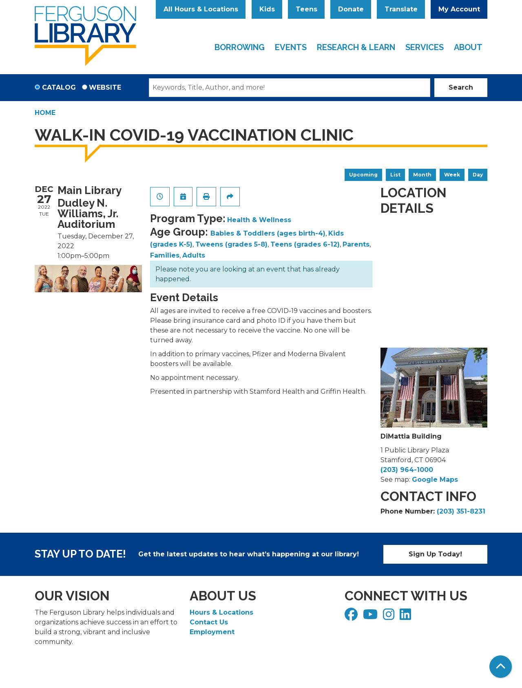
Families (164, 255)
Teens (306, 9)
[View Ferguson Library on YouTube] (371, 617)
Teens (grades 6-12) (305, 244)
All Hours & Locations (201, 9)
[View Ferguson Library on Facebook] (352, 617)
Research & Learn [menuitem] (356, 47)
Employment (212, 632)
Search (461, 87)
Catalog (59, 87)
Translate (401, 9)
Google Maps (435, 479)
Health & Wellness (259, 220)
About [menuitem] (468, 47)
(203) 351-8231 (461, 511)
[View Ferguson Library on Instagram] (389, 617)
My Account (459, 9)
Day (478, 175)
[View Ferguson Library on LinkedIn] (406, 617)
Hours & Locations (221, 612)
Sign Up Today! (435, 554)
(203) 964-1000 (406, 470)
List (395, 175)
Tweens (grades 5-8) (231, 244)
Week (452, 175)
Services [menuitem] (424, 47)
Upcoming (363, 175)
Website (105, 87)
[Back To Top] (500, 666)
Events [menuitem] (291, 47)
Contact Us (209, 622)
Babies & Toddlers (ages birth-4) (267, 233)
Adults (193, 255)
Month (422, 175)
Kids (267, 9)
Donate (351, 9)
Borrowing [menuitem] (240, 47)
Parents (356, 244)
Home (45, 113)
